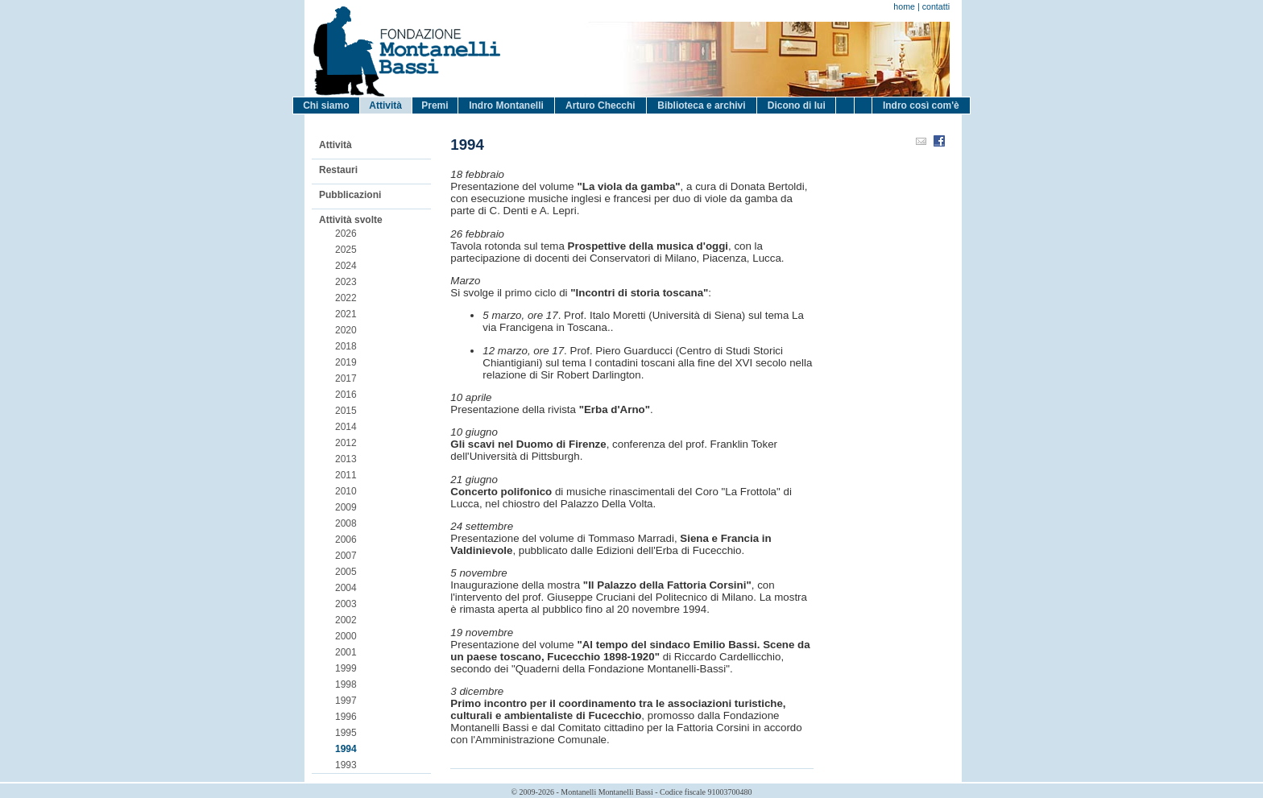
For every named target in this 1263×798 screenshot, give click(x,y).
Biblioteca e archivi (701, 105)
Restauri (338, 170)
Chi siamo (326, 105)
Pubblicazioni (350, 195)
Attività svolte (351, 219)
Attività (385, 105)
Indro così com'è (921, 105)
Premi (434, 105)
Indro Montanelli (506, 105)
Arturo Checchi (600, 105)
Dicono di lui (797, 105)
